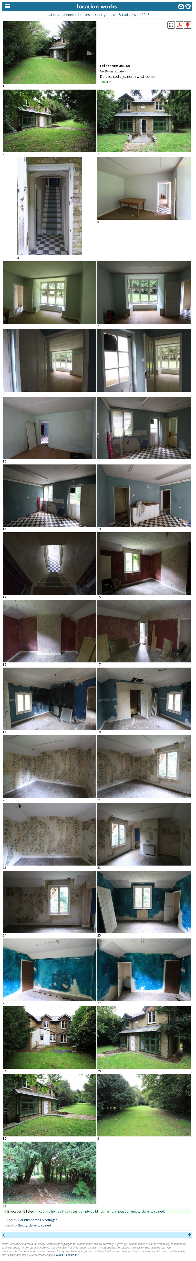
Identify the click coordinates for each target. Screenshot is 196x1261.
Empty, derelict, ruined (34, 1225)
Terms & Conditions (67, 1255)
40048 (144, 14)
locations (52, 14)
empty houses (117, 1211)
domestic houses (76, 14)
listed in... (106, 82)
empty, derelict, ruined (147, 1211)
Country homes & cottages (37, 1220)
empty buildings (92, 1211)
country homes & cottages (114, 14)
